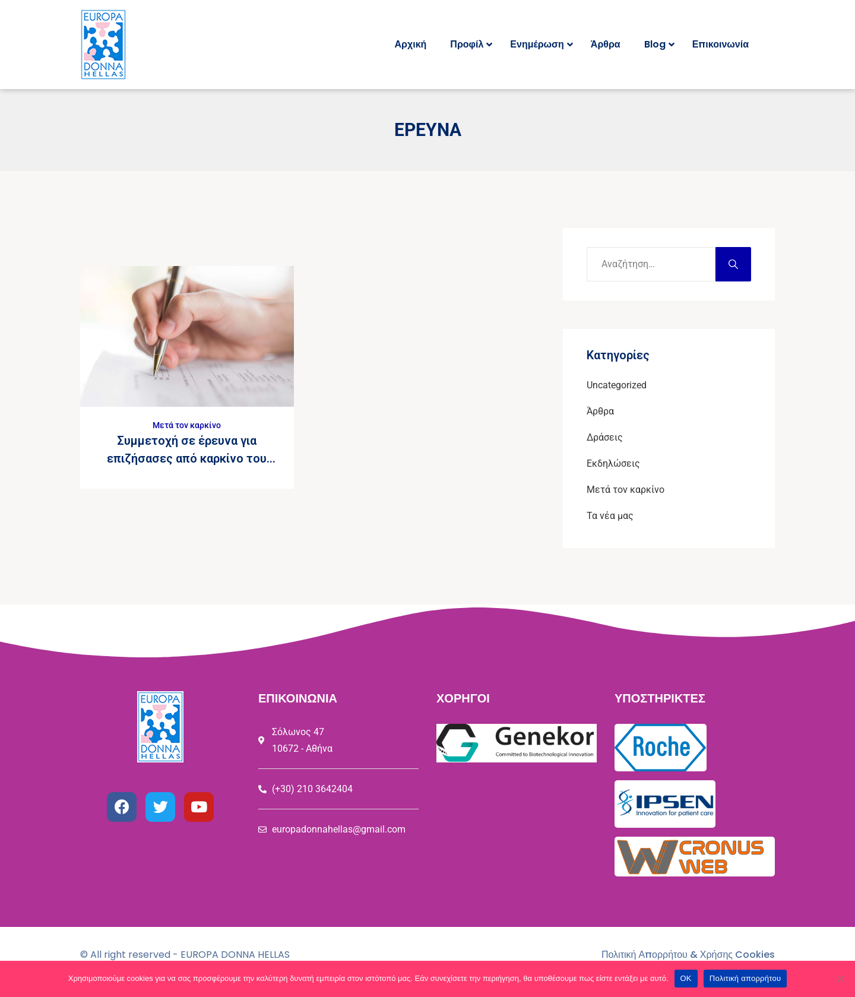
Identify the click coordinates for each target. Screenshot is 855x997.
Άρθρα (600, 411)
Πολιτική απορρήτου (745, 978)
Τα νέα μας (610, 515)
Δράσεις (605, 437)
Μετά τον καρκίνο (187, 425)
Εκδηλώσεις (613, 463)
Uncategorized (617, 385)
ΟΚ (686, 978)
